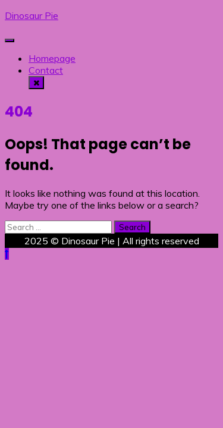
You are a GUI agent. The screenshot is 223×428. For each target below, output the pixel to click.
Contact (46, 70)
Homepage (52, 58)
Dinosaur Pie (31, 15)
